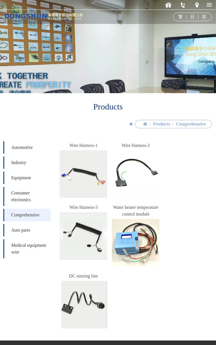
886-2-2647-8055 (34, 326)
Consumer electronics (21, 215)
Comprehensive (191, 143)
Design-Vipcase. (199, 333)
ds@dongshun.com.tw (39, 333)
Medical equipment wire (28, 268)
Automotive (22, 166)
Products (161, 143)
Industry (18, 182)
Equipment (21, 197)
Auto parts (20, 249)
